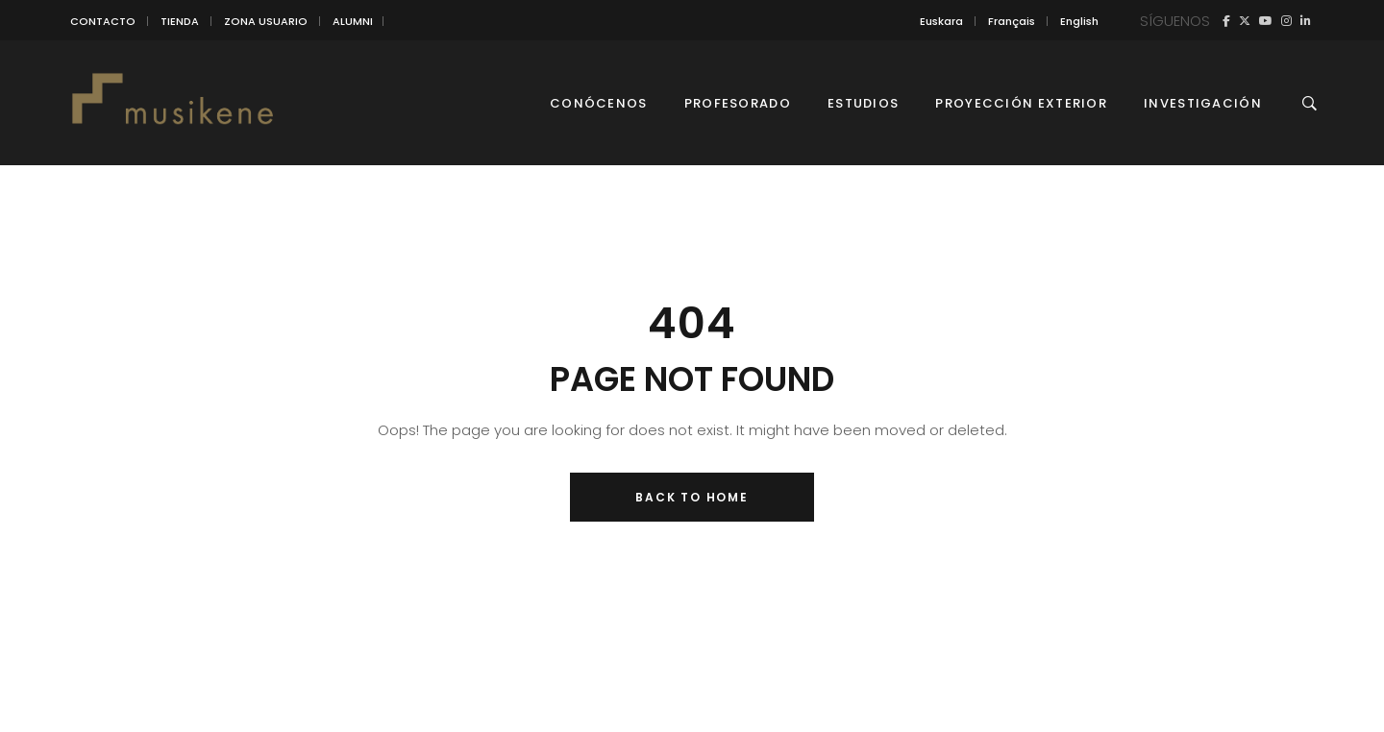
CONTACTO (103, 21)
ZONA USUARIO (266, 21)
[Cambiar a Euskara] (941, 21)
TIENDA (180, 21)
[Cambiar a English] (1079, 21)
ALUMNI (353, 21)
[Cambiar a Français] (1011, 21)
